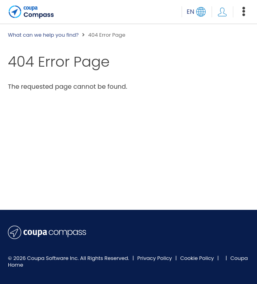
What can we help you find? (43, 35)
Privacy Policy (155, 258)
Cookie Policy (197, 258)
